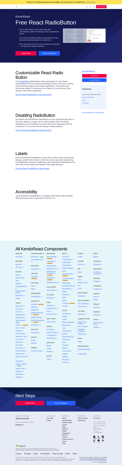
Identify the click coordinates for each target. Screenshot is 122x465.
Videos (64, 431)
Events (64, 441)
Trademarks (56, 460)
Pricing (49, 420)
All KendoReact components (93, 113)
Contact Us (96, 418)
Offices (75, 453)
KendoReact (24, 81)
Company (18, 453)
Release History (67, 422)
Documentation (67, 420)
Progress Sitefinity (102, 462)
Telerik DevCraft (22, 418)
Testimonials (81, 420)
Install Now (101, 6)
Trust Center (104, 457)
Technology (27, 453)
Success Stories (83, 418)
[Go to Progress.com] (20, 446)
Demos (64, 418)
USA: (99, 422)
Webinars (65, 429)
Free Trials (50, 418)
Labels (84, 100)
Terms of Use (82, 457)
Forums (64, 424)
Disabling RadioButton (88, 97)
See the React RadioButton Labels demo (32, 168)
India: (99, 425)
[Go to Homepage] (16, 6)
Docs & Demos (49, 53)
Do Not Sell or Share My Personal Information (93, 459)
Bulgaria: (97, 428)
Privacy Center (96, 457)
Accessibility (85, 103)
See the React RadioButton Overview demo (33, 94)
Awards (35, 453)
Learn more (90, 2)
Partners (64, 437)
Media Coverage (58, 453)
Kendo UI (19, 425)
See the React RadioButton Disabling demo (33, 130)
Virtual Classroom (67, 439)
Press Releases (45, 453)
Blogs (64, 427)
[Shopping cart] (90, 6)
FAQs (64, 443)
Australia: (97, 431)
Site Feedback (89, 457)
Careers (67, 453)
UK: (99, 423)
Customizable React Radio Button (91, 94)
